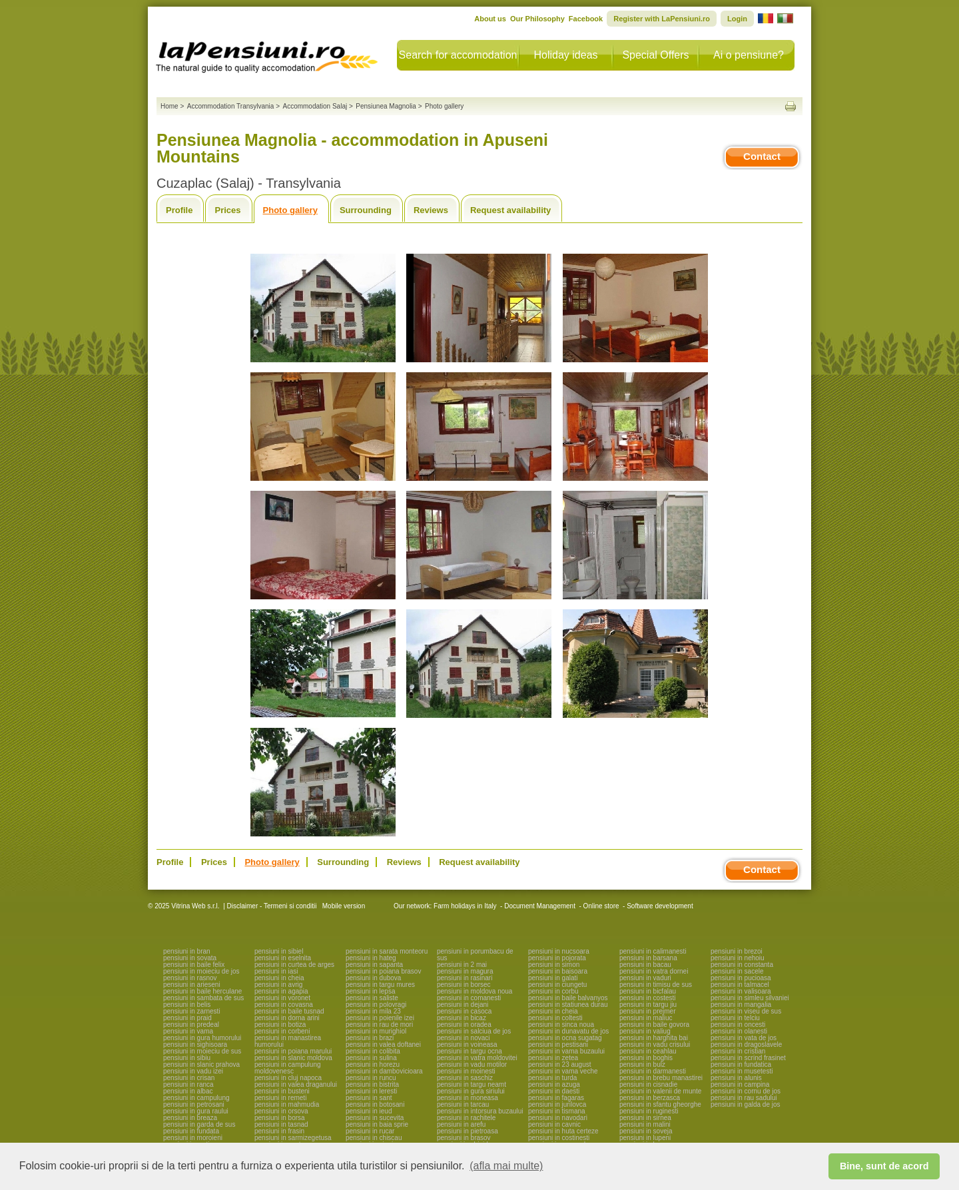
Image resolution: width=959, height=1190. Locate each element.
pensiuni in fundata (191, 1131)
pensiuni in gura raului (195, 1111)
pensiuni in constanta (742, 964)
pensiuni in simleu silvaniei (750, 998)
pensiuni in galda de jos (746, 1104)
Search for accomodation (458, 55)
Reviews (431, 210)
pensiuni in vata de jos (744, 1037)
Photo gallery (290, 210)
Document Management (539, 906)
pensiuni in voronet (282, 998)
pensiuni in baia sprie (377, 1124)
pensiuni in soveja (646, 1131)
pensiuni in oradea (464, 1024)
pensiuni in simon (553, 964)
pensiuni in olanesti (739, 1031)
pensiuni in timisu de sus (655, 984)
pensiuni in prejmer (647, 1011)
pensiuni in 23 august (559, 1064)
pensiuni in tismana (556, 1111)
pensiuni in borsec (464, 984)
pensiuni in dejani (462, 1004)
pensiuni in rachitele (466, 1117)
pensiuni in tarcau (463, 1104)
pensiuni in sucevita (375, 1117)
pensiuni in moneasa (467, 1097)
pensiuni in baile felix (193, 964)
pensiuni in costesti (647, 998)
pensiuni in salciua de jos (474, 1031)
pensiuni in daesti (553, 1091)
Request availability (510, 210)
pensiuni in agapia (281, 991)
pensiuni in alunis (736, 1077)
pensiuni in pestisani (558, 1044)
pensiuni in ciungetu (557, 984)
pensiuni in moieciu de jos (201, 971)
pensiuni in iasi (276, 971)
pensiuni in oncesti (738, 1024)
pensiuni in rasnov (190, 978)
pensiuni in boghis (646, 1057)
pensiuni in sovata (189, 958)
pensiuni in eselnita (282, 958)
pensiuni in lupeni (645, 1137)
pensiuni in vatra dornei (653, 971)
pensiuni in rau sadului (744, 1097)
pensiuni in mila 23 (373, 1011)
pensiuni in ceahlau (648, 1051)
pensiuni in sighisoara (195, 1044)
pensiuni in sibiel (278, 951)
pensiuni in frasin (279, 1131)
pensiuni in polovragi (376, 1004)
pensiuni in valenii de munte (660, 1091)
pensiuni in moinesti (466, 1071)
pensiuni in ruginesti (648, 1111)
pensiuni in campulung (196, 1097)
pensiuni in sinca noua (561, 1024)
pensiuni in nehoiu (738, 958)
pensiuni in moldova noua (474, 991)
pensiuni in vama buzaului (566, 1051)
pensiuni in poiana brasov (383, 971)
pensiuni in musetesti (742, 1071)
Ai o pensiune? (748, 55)
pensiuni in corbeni (282, 1031)
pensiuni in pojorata (557, 958)
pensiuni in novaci (463, 1037)
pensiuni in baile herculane (202, 991)
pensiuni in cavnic (554, 1124)
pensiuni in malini (645, 1124)
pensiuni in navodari (557, 1117)
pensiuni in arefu (461, 1124)
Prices (227, 210)
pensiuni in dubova (373, 978)
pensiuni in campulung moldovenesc (287, 1068)
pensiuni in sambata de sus (203, 998)
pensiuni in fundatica (741, 1064)
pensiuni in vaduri (645, 978)
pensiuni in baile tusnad (289, 1011)
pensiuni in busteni (282, 1091)
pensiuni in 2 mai (462, 964)
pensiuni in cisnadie (648, 1084)
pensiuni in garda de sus (199, 1124)
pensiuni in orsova (281, 1111)
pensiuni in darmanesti (652, 1071)
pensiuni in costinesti (558, 1137)
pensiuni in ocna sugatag (565, 1037)
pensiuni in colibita (373, 1051)
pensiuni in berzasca (649, 1097)
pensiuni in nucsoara (558, 951)
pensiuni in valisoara (741, 991)
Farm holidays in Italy (465, 906)
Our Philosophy (537, 19)
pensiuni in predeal (191, 1024)
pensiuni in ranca (188, 1084)
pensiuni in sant (369, 1097)
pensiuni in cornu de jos (746, 1091)
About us (490, 19)
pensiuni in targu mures (380, 984)
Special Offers (655, 55)
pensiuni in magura (465, 971)
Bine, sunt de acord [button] (884, 1166)
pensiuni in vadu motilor (472, 1064)
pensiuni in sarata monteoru (387, 951)
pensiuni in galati (553, 978)
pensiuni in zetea (553, 1057)
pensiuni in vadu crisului (654, 1044)
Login (737, 19)
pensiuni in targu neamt (471, 1084)
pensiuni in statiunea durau (568, 1004)
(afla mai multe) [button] (506, 1165)
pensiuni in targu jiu (648, 1004)
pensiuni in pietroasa (467, 1131)
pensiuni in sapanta (374, 964)
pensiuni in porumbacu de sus (475, 955)
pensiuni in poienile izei (380, 1018)
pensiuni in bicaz (461, 1018)
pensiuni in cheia (279, 978)
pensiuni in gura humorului (202, 1037)
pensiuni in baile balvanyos (568, 998)
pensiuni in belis (186, 1004)
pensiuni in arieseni (191, 984)
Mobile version (342, 906)
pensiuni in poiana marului (293, 1051)
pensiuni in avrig (278, 984)
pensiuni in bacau (645, 964)
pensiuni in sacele (737, 971)
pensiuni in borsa (279, 1117)
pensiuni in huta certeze (563, 1131)
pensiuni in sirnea (645, 1117)
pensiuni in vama (188, 1031)
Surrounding (366, 210)
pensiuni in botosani (375, 1104)
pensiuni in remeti (280, 1097)
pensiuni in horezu (373, 1064)
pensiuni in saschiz (465, 1077)
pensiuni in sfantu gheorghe (660, 1104)
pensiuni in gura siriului (471, 1091)
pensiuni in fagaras (556, 1097)
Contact (762, 156)
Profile (179, 210)
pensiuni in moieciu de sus (202, 1051)
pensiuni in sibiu (186, 1057)
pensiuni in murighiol (376, 1031)
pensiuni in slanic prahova (201, 1064)
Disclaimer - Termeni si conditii (272, 906)
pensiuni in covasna (283, 1004)
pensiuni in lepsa (371, 991)
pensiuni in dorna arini (287, 1018)
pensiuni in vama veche (563, 1071)
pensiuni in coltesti (555, 1018)
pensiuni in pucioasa (741, 978)
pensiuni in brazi (370, 1037)
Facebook (586, 19)
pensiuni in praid (187, 1018)
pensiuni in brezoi (737, 951)
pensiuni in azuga (554, 1084)
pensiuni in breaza (190, 1117)
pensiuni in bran (186, 951)
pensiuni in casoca (464, 1011)
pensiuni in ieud (369, 1111)
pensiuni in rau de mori (379, 1024)
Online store (601, 906)
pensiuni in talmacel (740, 984)
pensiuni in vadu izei (193, 1071)
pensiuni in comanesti (469, 998)
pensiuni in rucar (370, 1131)
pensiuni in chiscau (374, 1137)
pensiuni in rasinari (464, 978)
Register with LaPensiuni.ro (661, 19)
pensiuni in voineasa (467, 1044)
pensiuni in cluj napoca (288, 1077)
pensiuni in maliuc (646, 1018)
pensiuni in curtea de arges (294, 964)
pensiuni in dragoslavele (746, 1044)
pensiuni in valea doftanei (383, 1044)
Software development (660, 906)
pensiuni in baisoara (557, 971)
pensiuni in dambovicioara (384, 1071)
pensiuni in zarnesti (191, 1011)
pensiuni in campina (740, 1084)
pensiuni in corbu (553, 991)
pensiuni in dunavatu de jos (568, 1031)
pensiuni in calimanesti (653, 951)
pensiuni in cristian (738, 1051)
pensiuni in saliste (372, 998)
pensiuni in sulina (371, 1057)
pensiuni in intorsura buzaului (480, 1111)
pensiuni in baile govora (654, 1024)
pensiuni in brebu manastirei (661, 1077)
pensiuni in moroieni (192, 1137)
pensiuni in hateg (371, 958)
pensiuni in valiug (645, 1031)
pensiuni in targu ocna (469, 1051)
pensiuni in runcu (371, 1077)
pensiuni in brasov (464, 1137)
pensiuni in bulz (642, 1064)
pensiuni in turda (552, 1077)
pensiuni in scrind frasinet (748, 1057)
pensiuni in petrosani (193, 1104)
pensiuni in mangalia (741, 1004)
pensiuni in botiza (280, 1024)
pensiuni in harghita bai (653, 1037)
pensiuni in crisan (188, 1077)
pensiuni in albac (188, 1091)
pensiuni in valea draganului (295, 1084)
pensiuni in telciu (735, 1018)
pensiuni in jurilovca (557, 1104)
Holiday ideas (565, 55)
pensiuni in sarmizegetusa (293, 1137)
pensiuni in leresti (371, 1091)
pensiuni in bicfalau (647, 991)
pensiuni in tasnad (281, 1124)
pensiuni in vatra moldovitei (477, 1057)
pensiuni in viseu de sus (746, 1011)
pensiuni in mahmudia (286, 1104)
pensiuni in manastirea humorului (287, 1041)
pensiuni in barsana (648, 958)
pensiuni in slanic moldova (293, 1057)
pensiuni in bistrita (372, 1084)
